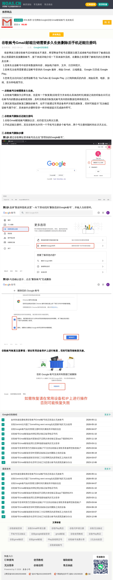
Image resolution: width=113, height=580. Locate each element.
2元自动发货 (96, 539)
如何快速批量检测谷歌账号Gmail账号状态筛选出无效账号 (37, 420)
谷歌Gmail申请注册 (37, 528)
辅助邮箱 (68, 560)
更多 (107, 414)
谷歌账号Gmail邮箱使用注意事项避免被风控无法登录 (35, 443)
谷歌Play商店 (57, 528)
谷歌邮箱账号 (56, 545)
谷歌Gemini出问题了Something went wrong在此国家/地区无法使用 (41, 424)
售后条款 (48, 4)
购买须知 (27, 4)
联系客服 (103, 4)
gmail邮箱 (60, 534)
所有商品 (56, 34)
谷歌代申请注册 (77, 528)
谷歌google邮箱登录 (40, 534)
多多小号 (26, 569)
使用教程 (38, 560)
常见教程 (38, 4)
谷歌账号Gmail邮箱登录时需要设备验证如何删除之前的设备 (38, 453)
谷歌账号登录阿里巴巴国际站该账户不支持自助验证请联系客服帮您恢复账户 (46, 448)
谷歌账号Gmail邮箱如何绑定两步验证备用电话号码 (34, 434)
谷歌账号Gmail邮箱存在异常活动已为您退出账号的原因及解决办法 (41, 462)
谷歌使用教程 (76, 534)
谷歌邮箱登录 (16, 528)
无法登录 (9, 565)
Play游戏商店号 (55, 539)
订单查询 (91, 4)
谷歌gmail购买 (16, 539)
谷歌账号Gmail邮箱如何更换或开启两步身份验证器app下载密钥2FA (42, 438)
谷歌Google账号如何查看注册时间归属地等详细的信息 (36, 429)
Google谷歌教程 (41, 47)
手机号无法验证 (18, 534)
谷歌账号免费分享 (76, 539)
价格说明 (38, 565)
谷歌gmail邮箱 (35, 539)
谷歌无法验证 (96, 528)
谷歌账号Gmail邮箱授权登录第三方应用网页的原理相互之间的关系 (41, 457)
